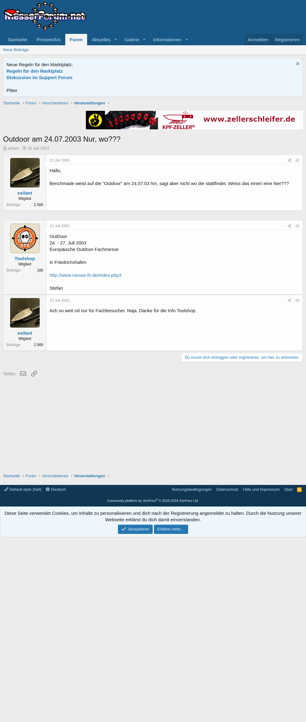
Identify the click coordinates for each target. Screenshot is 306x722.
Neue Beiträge (16, 49)
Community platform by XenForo (153, 685)
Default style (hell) (23, 674)
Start (288, 674)
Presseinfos (48, 39)
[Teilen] (289, 248)
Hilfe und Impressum (261, 674)
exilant (13, 236)
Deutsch (56, 674)
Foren (76, 39)
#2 (298, 411)
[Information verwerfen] (297, 64)
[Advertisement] (153, 143)
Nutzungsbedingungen (192, 674)
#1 (298, 248)
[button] (115, 39)
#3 (298, 485)
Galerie (131, 39)
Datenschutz (227, 674)
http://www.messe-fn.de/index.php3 (85, 459)
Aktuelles (101, 39)
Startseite (17, 39)
